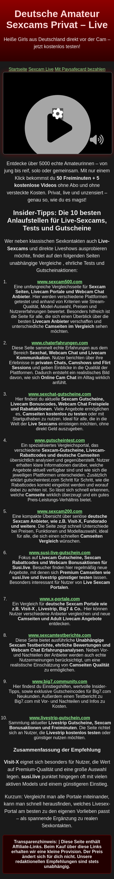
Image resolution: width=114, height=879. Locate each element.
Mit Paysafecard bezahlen (80, 69)
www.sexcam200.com (59, 511)
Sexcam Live (41, 69)
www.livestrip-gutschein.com (59, 717)
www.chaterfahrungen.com (60, 343)
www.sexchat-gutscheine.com (60, 394)
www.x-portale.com (60, 599)
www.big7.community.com (59, 681)
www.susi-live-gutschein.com (59, 552)
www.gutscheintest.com (60, 440)
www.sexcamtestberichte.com (60, 635)
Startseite (18, 69)
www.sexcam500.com (59, 281)
